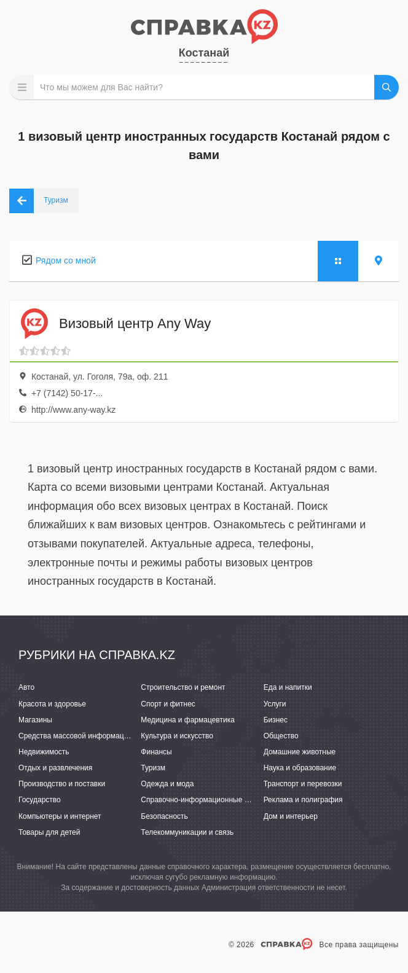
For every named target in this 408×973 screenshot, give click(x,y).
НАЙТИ (386, 87)
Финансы (156, 752)
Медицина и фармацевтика (188, 720)
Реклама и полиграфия (303, 799)
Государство (39, 799)
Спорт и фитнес (168, 704)
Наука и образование (300, 768)
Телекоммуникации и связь (187, 832)
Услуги (275, 704)
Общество (281, 736)
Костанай (204, 53)
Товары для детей (49, 832)
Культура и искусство (177, 736)
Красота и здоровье (52, 704)
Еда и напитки (288, 687)
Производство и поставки (61, 784)
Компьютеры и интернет (59, 816)
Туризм (153, 768)
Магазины (35, 720)
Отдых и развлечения (55, 768)
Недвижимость (43, 752)
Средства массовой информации (75, 736)
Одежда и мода (167, 784)
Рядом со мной (66, 260)
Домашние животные (300, 752)
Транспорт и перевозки (303, 784)
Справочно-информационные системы (207, 799)
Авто (26, 687)
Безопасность (164, 816)
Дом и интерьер (291, 816)
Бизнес (276, 720)
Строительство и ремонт (183, 687)
